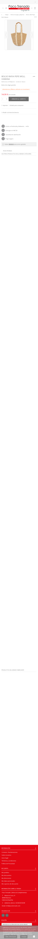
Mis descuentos (6, 875)
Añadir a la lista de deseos (11, 112)
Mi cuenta (5, 868)
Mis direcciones (6, 878)
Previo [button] (6, 34)
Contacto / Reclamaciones (10, 852)
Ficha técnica (7, 151)
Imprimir (5, 105)
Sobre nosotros (6, 855)
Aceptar (24, 937)
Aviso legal (5, 858)
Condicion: (18, 81)
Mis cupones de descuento (10, 884)
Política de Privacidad (8, 864)
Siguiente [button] (32, 34)
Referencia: (5, 81)
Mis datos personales (8, 881)
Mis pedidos (5, 872)
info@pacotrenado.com (13, 906)
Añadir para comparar (17, 105)
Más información (10, 937)
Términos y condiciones (9, 861)
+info (27, 126)
